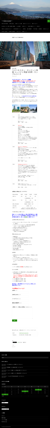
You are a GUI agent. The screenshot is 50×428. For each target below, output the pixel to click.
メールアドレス (16, 298)
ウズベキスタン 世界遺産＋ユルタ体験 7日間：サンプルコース (12, 367)
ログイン (3, 415)
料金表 (26, 216)
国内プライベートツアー (26, 23)
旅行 (15, 68)
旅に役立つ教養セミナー (31, 26)
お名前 (14, 290)
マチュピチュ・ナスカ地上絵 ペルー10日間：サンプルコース (12, 364)
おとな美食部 (18, 26)
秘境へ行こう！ (24, 26)
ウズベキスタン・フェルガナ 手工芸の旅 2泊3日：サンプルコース (13, 376)
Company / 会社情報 (12, 31)
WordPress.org (4, 421)
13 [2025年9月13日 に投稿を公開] (38, 389)
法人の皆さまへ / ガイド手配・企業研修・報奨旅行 (8, 26)
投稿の (3, 417)
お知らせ (13, 68)
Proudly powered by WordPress (6, 426)
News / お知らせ (11, 23)
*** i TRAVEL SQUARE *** (7, 21)
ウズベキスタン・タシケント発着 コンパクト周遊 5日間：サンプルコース (25, 72)
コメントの (4, 419)
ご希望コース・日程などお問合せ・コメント (22, 306)
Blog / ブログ (19, 31)
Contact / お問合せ (4, 31)
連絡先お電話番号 (17, 302)
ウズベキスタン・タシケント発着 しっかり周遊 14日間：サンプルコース (14, 370)
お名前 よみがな (16, 294)
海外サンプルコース (34, 23)
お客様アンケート (24, 31)
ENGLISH (38, 26)
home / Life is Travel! (5, 23)
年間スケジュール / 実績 (18, 23)
